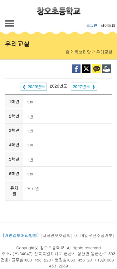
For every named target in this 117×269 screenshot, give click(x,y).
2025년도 (36, 86)
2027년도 (81, 86)
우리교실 (104, 52)
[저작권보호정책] (56, 235)
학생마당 (83, 52)
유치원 (33, 188)
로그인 (91, 25)
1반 (30, 102)
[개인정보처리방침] (20, 235)
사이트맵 (107, 25)
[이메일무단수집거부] (94, 235)
